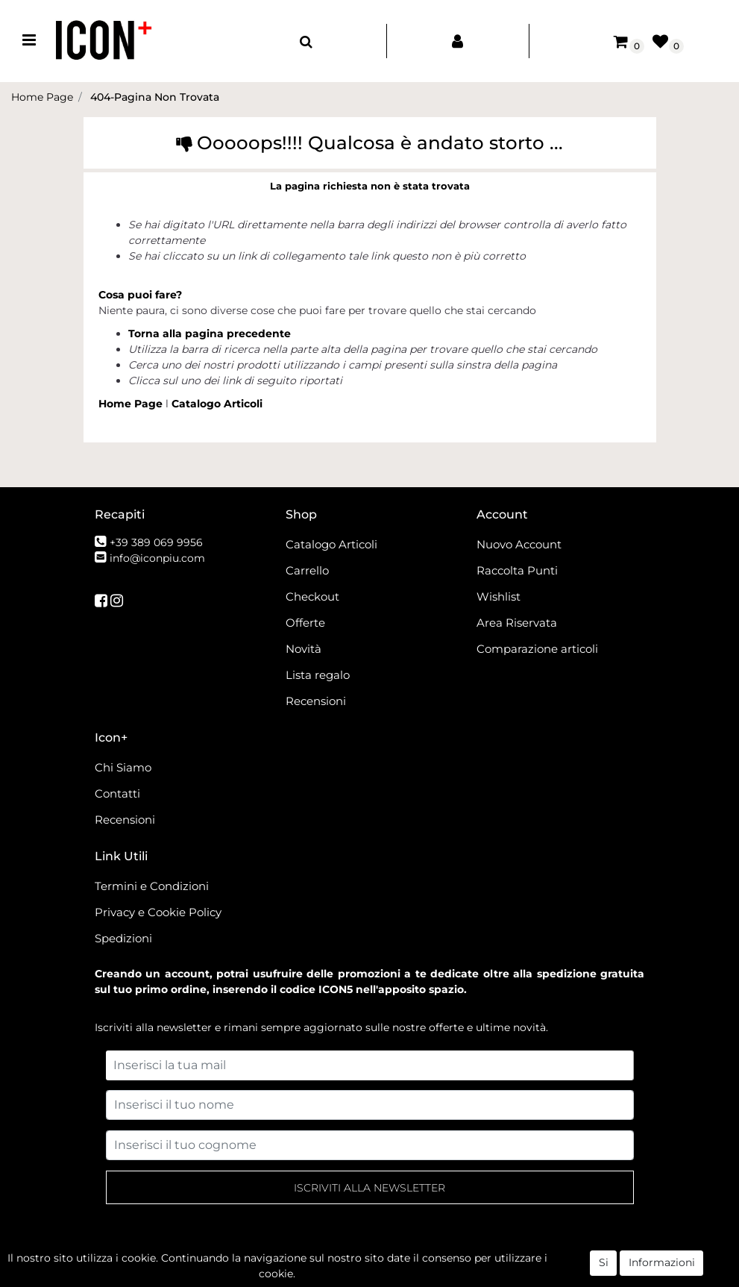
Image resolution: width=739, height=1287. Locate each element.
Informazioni (662, 1267)
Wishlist (499, 596)
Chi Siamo (123, 767)
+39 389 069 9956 (156, 542)
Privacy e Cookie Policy (158, 912)
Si (604, 1267)
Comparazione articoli (537, 649)
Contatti (117, 793)
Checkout (312, 596)
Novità (303, 649)
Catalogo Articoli (217, 403)
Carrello (307, 570)
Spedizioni (123, 938)
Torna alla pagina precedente (209, 333)
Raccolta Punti (517, 570)
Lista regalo (318, 675)
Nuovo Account (519, 544)
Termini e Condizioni (152, 886)
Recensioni (316, 701)
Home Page (42, 97)
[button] (306, 41)
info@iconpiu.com (157, 558)
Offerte (305, 623)
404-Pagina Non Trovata (154, 97)
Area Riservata (517, 623)
